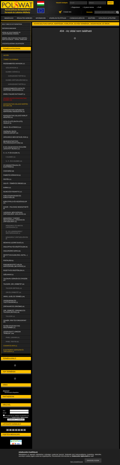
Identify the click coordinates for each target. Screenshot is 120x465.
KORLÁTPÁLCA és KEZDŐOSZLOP (15, 202)
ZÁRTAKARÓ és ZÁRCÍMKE (13, 306)
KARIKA (7, 187)
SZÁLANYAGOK (12, 68)
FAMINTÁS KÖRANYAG (12, 175)
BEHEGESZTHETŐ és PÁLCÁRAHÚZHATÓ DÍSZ (13, 142)
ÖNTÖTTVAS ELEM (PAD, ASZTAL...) (15, 255)
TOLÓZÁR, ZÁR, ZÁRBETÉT (13, 284)
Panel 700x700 (12, 341)
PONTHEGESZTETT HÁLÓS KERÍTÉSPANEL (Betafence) (14, 265)
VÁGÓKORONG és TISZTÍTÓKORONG (10, 301)
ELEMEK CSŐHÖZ (13, 72)
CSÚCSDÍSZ (8, 171)
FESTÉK (7, 179)
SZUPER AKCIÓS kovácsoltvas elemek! (15, 99)
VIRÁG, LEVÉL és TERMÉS (14, 296)
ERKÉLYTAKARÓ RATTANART (14, 94)
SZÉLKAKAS (8, 274)
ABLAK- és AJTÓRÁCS (12, 127)
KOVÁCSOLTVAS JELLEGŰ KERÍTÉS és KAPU (15, 105)
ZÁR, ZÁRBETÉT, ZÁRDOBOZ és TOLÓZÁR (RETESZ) (14, 311)
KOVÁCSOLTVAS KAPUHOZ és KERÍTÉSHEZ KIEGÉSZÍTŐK (14, 110)
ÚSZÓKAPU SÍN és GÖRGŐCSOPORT (10, 132)
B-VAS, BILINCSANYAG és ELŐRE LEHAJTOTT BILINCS (14, 148)
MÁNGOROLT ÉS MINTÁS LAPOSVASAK (14, 226)
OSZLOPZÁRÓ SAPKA (12, 251)
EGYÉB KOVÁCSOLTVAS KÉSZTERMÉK (11, 326)
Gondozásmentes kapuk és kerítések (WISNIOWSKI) (14, 89)
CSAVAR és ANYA (10, 346)
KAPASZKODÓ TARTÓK (17, 76)
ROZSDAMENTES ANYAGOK (14, 63)
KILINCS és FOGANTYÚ (12, 192)
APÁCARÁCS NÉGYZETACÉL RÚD (15, 137)
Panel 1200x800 (13, 337)
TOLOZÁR (10, 316)
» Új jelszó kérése (88, 7)
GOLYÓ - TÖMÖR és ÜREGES (14, 183)
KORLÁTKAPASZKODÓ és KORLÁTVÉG (12, 196)
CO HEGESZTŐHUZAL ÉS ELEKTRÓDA (12, 166)
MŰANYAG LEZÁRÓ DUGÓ (13, 243)
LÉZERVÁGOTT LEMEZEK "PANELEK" (12, 332)
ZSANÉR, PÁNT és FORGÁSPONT (14, 321)
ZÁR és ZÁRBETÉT (13, 292)
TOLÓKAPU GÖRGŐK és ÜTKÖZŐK (15, 279)
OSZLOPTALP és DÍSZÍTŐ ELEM (15, 247)
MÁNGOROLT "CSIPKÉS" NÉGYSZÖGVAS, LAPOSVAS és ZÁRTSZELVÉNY (14, 219)
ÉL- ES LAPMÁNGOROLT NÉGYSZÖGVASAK (14, 232)
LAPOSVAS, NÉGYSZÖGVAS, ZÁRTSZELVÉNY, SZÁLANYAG (14, 213)
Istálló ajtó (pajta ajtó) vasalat (13, 122)
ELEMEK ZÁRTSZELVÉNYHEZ (16, 80)
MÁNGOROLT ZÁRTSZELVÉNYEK (17, 237)
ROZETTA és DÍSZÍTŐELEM (13, 270)
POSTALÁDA (8, 260)
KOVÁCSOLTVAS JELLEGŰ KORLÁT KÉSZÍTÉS (15, 116)
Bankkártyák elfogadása (12, 392)
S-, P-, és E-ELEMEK (14, 161)
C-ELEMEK (10, 157)
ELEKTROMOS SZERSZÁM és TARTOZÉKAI (13, 350)
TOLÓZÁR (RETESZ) (14, 288)
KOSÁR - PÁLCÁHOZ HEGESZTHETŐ (15, 207)
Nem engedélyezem (76, 462)
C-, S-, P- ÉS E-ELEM (11, 153)
